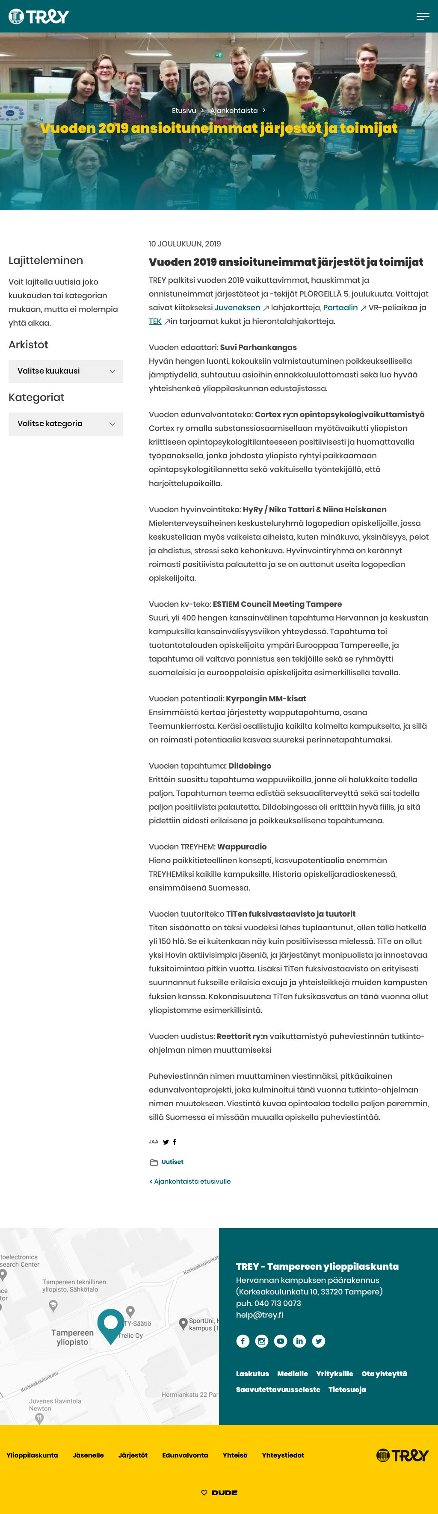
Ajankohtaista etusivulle (190, 1182)
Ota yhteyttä (384, 1374)
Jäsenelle (88, 1456)
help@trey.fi (259, 1315)
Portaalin (340, 308)
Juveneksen (237, 308)
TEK (155, 322)
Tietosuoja (347, 1390)
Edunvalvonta (185, 1456)
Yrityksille (334, 1374)
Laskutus (252, 1374)
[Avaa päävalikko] (423, 16)
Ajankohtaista (234, 111)
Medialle (292, 1374)
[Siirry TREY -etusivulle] (402, 1460)
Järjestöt (133, 1456)
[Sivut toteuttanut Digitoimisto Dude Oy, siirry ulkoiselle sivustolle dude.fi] (219, 1494)
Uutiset (172, 1162)
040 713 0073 (278, 1304)
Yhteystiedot (283, 1456)
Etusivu (184, 111)
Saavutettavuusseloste (278, 1390)
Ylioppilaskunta (32, 1456)
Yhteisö (235, 1456)
